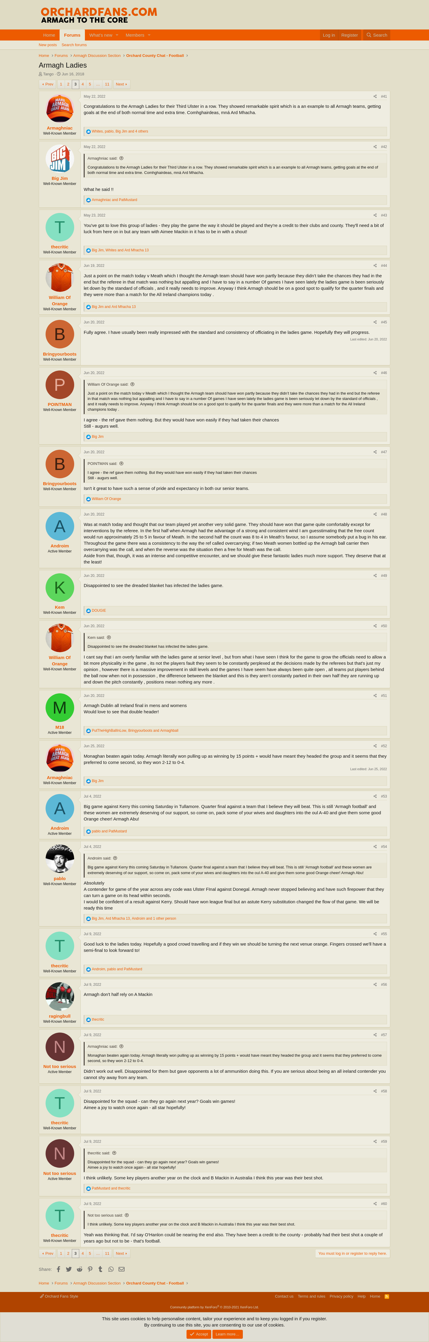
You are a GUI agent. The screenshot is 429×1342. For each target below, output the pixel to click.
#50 (384, 626)
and (114, 200)
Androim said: (99, 858)
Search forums (74, 45)
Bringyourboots (60, 353)
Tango (48, 74)
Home (49, 35)
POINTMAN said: (102, 463)
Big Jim (60, 178)
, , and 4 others (120, 131)
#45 (384, 322)
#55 (384, 934)
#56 (384, 985)
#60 (384, 1204)
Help (362, 1296)
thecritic (59, 246)
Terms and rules (311, 1296)
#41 (384, 96)
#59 (384, 1141)
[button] (117, 35)
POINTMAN (60, 404)
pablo (60, 878)
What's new (100, 35)
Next (120, 84)
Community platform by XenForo (214, 1307)
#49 (384, 576)
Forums (72, 35)
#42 (384, 147)
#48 (384, 514)
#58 (384, 1091)
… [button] (98, 84)
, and (120, 250)
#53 (384, 796)
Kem (60, 607)
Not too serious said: (105, 1215)
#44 (384, 266)
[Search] (376, 35)
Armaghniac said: (102, 158)
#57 (384, 1035)
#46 (384, 373)
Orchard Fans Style (59, 1296)
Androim (60, 545)
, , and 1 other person (134, 918)
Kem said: (96, 637)
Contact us (284, 1296)
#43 (384, 215)
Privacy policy (341, 1296)
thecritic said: (99, 1153)
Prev (49, 84)
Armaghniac (60, 127)
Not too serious (59, 1066)
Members (135, 35)
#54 (384, 847)
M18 (59, 727)
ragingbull (60, 1016)
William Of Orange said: (108, 384)
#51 (384, 696)
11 (107, 84)
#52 (384, 746)
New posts (48, 45)
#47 (384, 452)
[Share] (375, 96)
